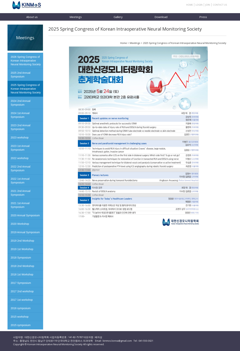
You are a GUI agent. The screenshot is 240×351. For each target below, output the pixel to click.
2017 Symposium (21, 282)
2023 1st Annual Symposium (20, 147)
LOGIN (199, 4)
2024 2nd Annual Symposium (20, 102)
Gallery (118, 17)
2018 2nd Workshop (22, 266)
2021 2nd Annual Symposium (20, 192)
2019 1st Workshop (22, 249)
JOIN (207, 4)
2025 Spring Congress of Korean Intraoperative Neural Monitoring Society (26, 88)
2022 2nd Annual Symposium (20, 168)
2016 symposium (21, 308)
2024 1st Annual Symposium (20, 115)
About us (32, 17)
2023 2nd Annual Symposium (20, 127)
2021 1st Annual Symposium (20, 205)
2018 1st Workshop (22, 274)
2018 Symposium (21, 257)
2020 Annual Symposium (25, 215)
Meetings (76, 17)
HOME (189, 4)
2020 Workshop (20, 223)
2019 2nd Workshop (22, 240)
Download (160, 17)
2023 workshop (19, 137)
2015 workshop (19, 316)
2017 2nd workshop (22, 291)
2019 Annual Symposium (25, 232)
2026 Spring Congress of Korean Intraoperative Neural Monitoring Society (26, 60)
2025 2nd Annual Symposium (20, 74)
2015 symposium (21, 325)
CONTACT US (220, 4)
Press (203, 17)
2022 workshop (19, 158)
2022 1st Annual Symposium (20, 180)
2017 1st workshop (22, 299)
